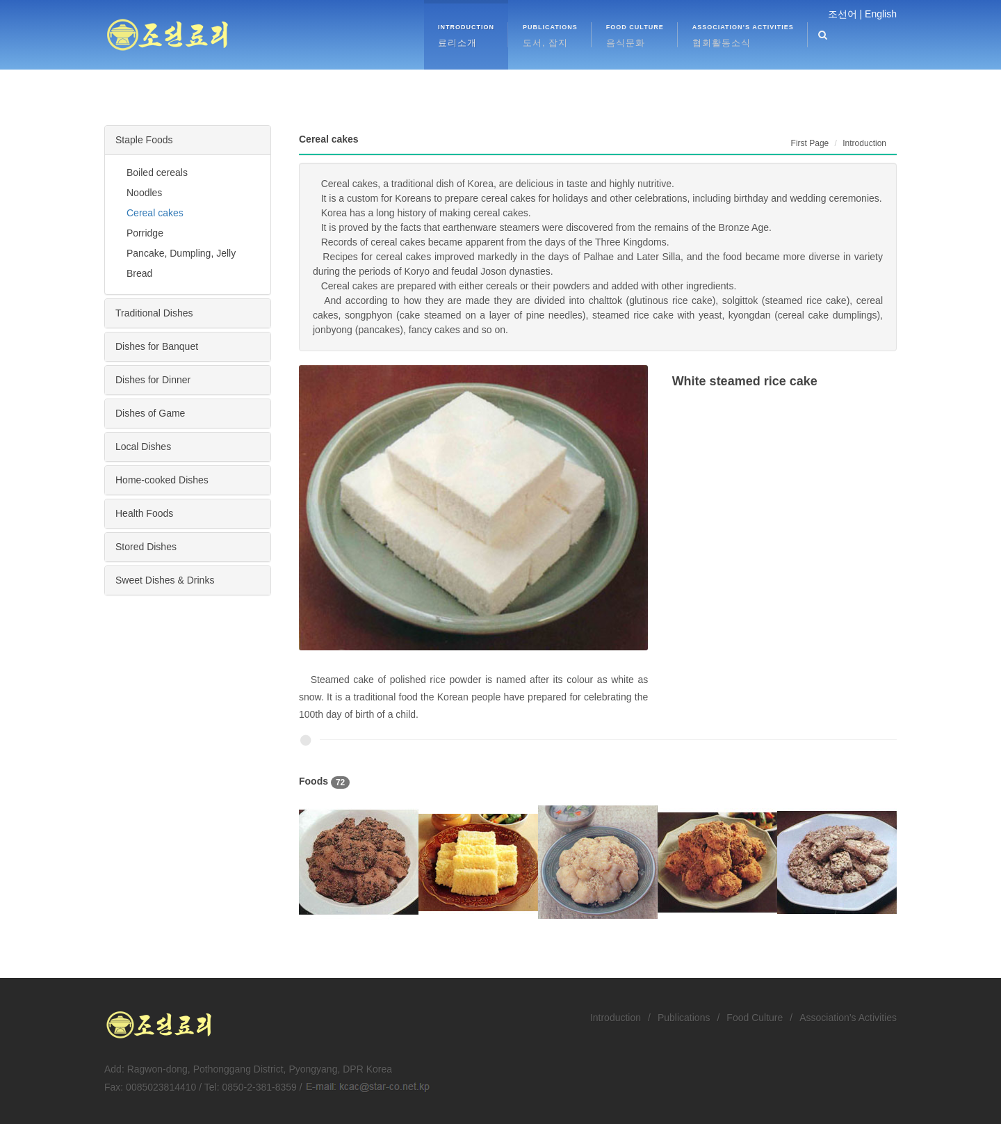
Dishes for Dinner (152, 379)
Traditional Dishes (154, 313)
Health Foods (144, 513)
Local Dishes (143, 446)
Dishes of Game (150, 413)
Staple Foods (144, 139)
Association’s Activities (848, 1017)
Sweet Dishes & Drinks (164, 580)
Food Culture (754, 1017)
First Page (810, 143)
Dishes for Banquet (156, 346)
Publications (684, 1017)
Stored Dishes (146, 546)
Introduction (615, 1017)
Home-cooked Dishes (162, 479)
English (881, 13)
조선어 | (845, 13)
